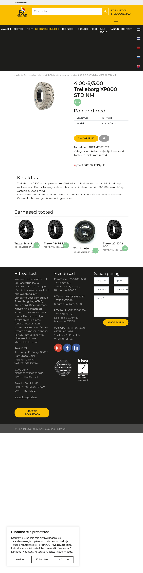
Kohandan (42, 559)
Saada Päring (86, 138)
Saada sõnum (115, 322)
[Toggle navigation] (115, 21)
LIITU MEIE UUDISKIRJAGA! (32, 413)
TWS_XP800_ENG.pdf (91, 165)
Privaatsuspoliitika (26, 397)
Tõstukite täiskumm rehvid (63, 75)
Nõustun (64, 559)
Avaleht (18, 75)
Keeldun (20, 559)
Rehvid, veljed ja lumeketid (36, 75)
